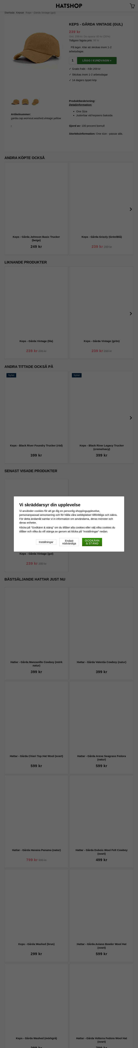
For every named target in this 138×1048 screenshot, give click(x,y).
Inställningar (46, 542)
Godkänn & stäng (92, 541)
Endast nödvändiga (69, 542)
